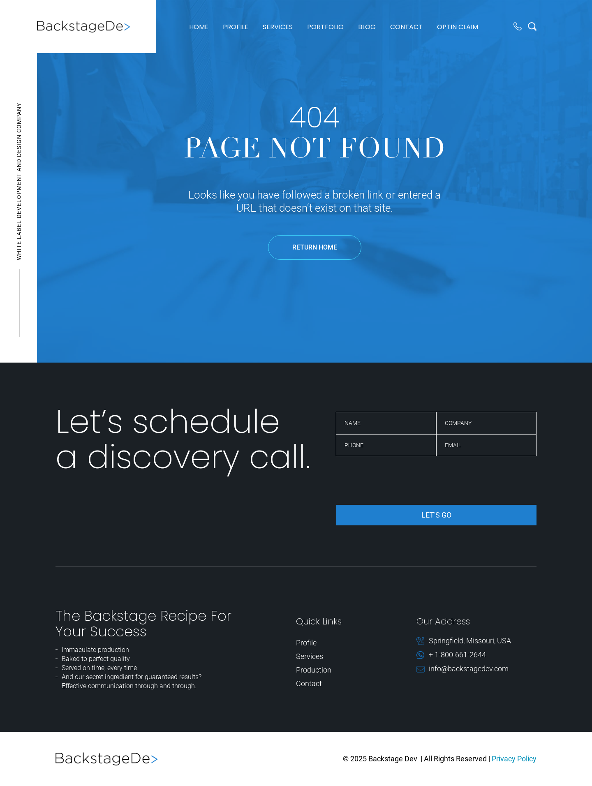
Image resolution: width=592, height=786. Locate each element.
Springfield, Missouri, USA (470, 641)
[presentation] (398, 481)
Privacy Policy (514, 758)
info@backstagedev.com (469, 669)
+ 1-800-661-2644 (457, 655)
